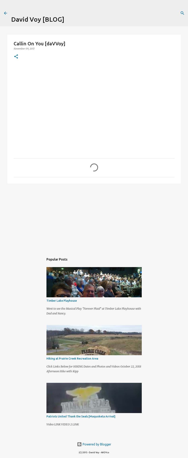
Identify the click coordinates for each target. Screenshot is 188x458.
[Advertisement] (57, 6)
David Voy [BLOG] (37, 19)
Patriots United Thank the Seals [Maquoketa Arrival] (80, 416)
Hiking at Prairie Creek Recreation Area (72, 358)
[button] (16, 56)
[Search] (182, 13)
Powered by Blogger (94, 444)
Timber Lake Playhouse (61, 300)
